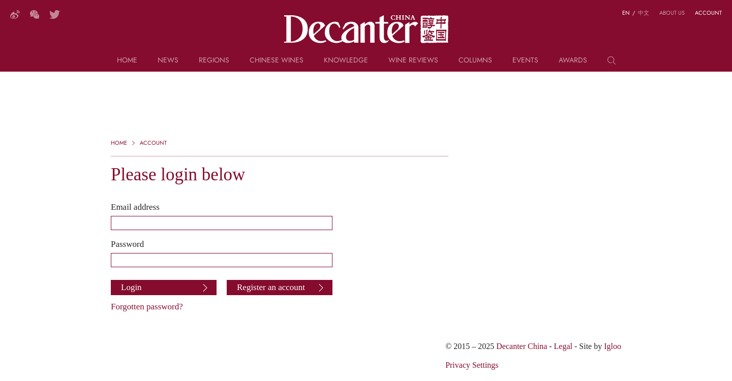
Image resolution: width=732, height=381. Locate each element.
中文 (643, 13)
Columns (475, 60)
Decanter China (366, 29)
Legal (563, 346)
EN (626, 13)
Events (525, 60)
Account (708, 13)
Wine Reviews (413, 60)
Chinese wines (276, 60)
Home (127, 60)
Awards (573, 60)
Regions (214, 60)
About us (672, 13)
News (168, 60)
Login (131, 287)
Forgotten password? (147, 306)
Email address (135, 206)
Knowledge (346, 60)
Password (127, 243)
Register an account (271, 287)
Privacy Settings (471, 365)
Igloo (612, 346)
